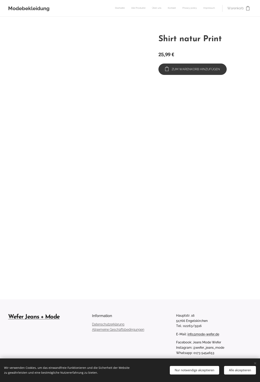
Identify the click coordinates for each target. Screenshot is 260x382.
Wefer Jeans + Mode (34, 317)
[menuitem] (183, 8)
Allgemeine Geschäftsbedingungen (118, 329)
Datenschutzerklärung (108, 324)
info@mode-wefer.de (203, 334)
